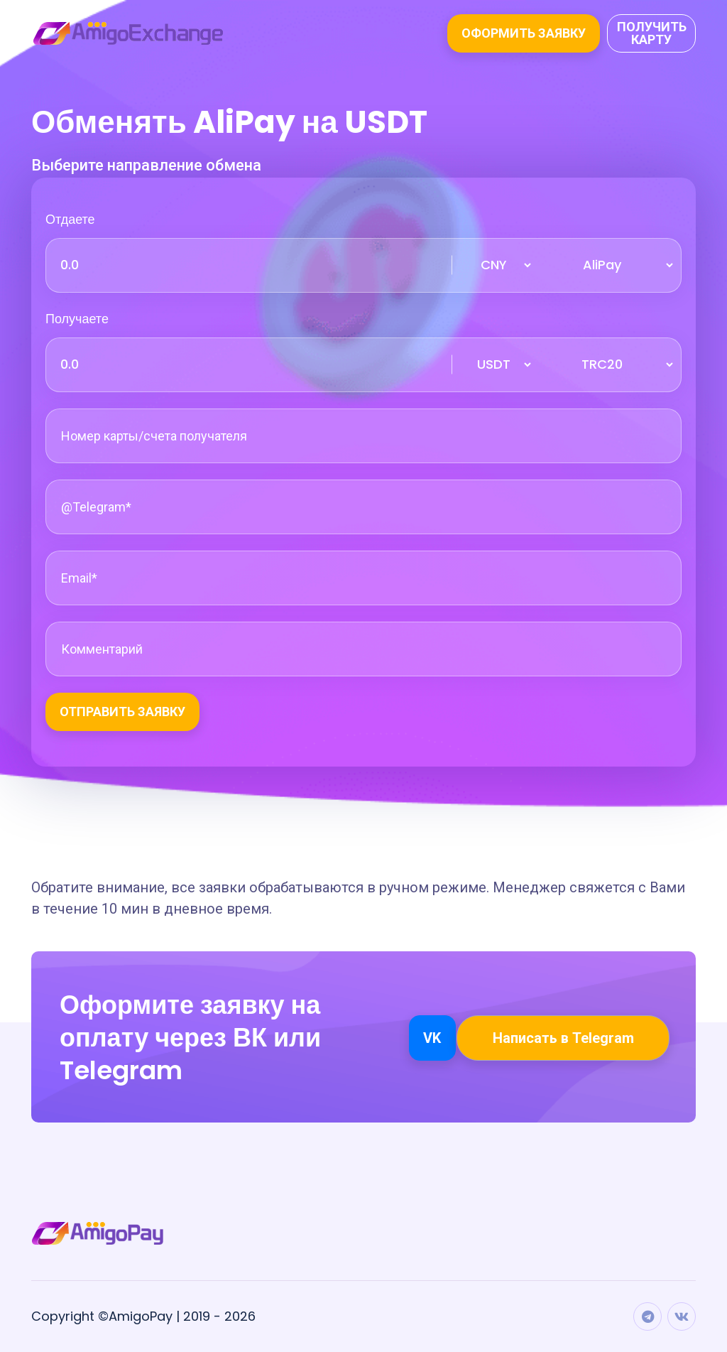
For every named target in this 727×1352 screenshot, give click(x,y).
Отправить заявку (122, 711)
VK (432, 1038)
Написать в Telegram (563, 1038)
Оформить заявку (523, 33)
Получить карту (652, 33)
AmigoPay (141, 1316)
